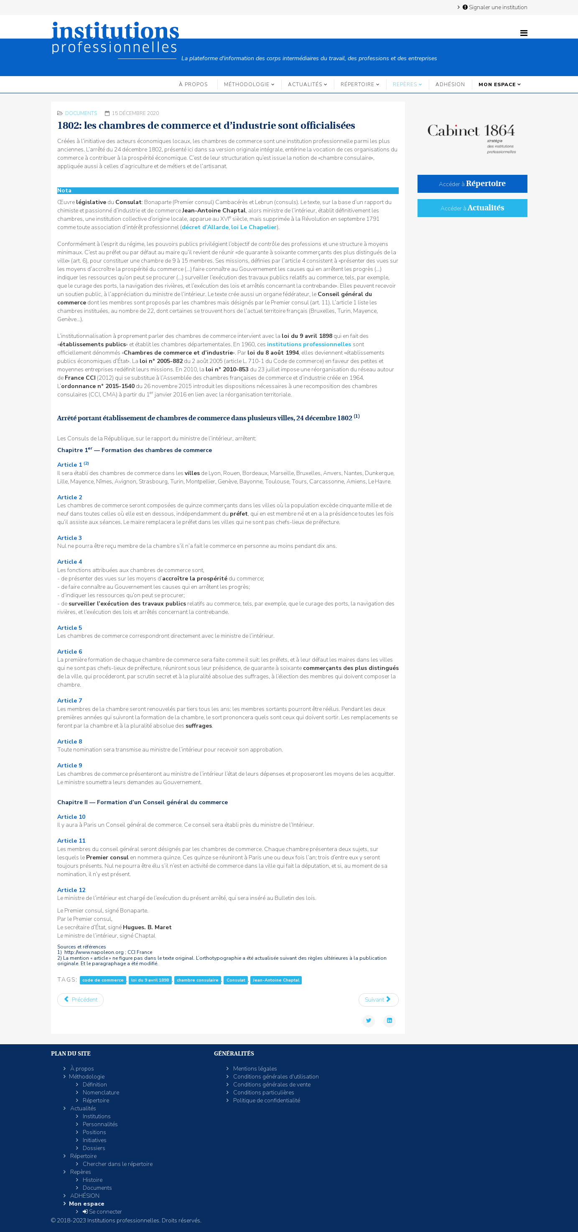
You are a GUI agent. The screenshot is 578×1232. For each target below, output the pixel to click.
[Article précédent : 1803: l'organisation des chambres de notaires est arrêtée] (80, 1000)
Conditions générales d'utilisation (275, 1077)
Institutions (96, 1116)
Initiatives (94, 1140)
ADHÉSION (450, 84)
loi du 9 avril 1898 (150, 980)
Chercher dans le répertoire (117, 1164)
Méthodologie (247, 84)
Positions (93, 1132)
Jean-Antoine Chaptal (276, 980)
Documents (81, 113)
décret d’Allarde (205, 227)
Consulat (236, 980)
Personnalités (99, 1124)
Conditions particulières (263, 1093)
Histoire (91, 1180)
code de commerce (103, 980)
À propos (193, 84)
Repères (405, 84)
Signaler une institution (494, 7)
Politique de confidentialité (266, 1100)
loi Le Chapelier (254, 227)
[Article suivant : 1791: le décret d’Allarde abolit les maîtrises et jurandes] (379, 1000)
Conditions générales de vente (271, 1085)
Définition (94, 1085)
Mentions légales (254, 1069)
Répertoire (357, 84)
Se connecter (101, 1212)
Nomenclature (100, 1093)
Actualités (305, 84)
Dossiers (93, 1148)
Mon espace (497, 84)
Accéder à (472, 184)
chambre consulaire (198, 980)
